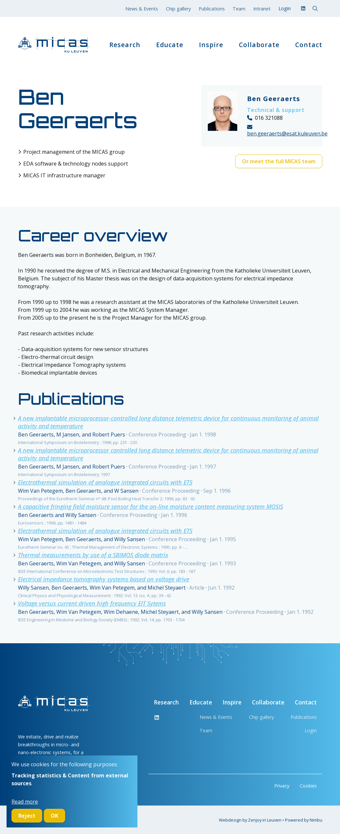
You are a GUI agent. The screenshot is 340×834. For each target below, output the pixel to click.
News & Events (141, 9)
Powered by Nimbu (303, 820)
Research (124, 45)
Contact (308, 45)
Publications (212, 9)
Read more (24, 801)
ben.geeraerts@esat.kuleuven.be (287, 133)
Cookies (308, 786)
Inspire (211, 45)
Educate (169, 45)
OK (54, 815)
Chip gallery (178, 9)
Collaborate (259, 45)
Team (239, 9)
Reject (26, 815)
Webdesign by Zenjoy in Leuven (250, 820)
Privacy (281, 786)
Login (311, 730)
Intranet (262, 9)
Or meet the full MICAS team (278, 161)
